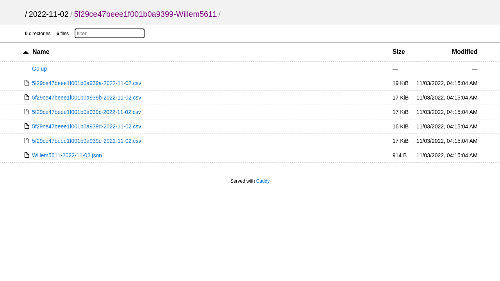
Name (41, 51)
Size (399, 51)
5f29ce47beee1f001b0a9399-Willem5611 (145, 14)
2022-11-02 (49, 14)
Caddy (263, 181)
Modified (465, 51)
